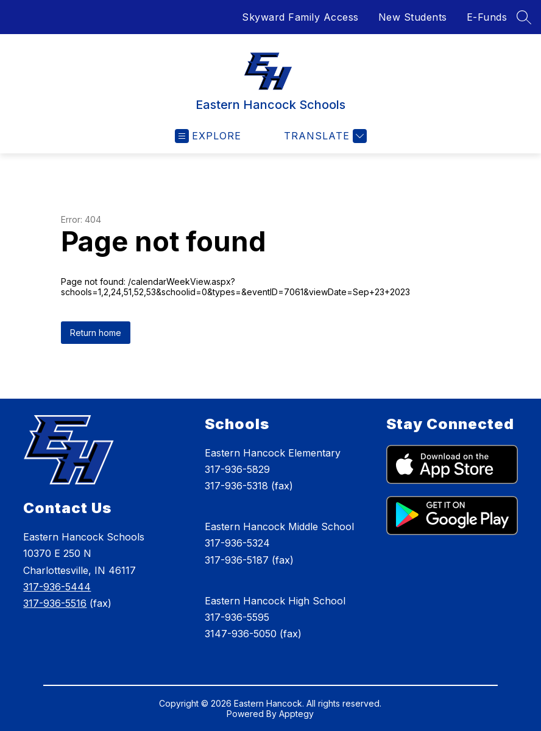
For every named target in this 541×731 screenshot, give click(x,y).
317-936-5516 (55, 603)
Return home (95, 332)
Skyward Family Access (300, 17)
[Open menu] (208, 136)
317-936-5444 (57, 587)
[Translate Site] (324, 136)
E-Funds (487, 17)
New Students (412, 17)
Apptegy (296, 713)
